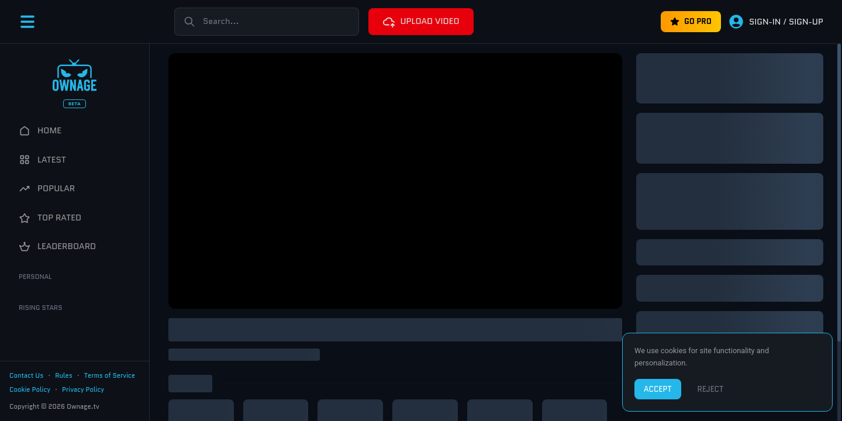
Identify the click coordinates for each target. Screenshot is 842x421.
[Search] (266, 22)
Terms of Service (109, 375)
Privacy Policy (83, 389)
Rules (64, 375)
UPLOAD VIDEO (420, 21)
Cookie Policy (29, 389)
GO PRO (691, 21)
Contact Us (26, 375)
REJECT (711, 389)
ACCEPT (658, 389)
